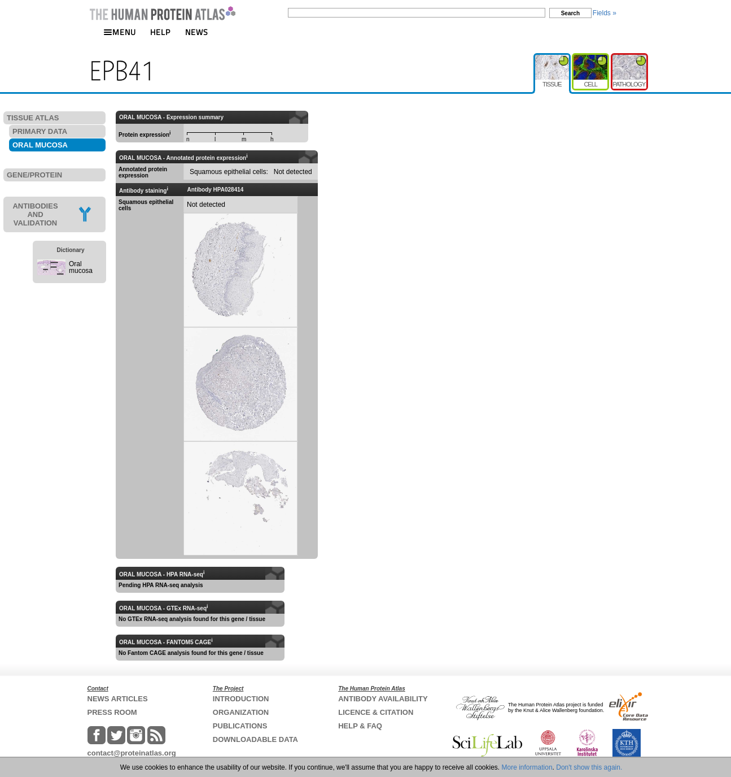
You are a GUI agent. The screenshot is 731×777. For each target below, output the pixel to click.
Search (570, 13)
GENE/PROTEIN (34, 175)
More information (527, 767)
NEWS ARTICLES (117, 698)
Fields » (604, 13)
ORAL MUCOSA (40, 145)
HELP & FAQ (360, 726)
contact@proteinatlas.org (131, 753)
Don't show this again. (589, 767)
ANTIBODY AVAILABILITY (382, 698)
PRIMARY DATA (39, 131)
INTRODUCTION (241, 698)
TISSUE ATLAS (33, 118)
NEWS (196, 32)
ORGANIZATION (241, 712)
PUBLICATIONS (240, 726)
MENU (119, 32)
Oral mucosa (81, 267)
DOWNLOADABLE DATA (255, 739)
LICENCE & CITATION (375, 712)
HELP (160, 32)
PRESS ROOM (112, 712)
